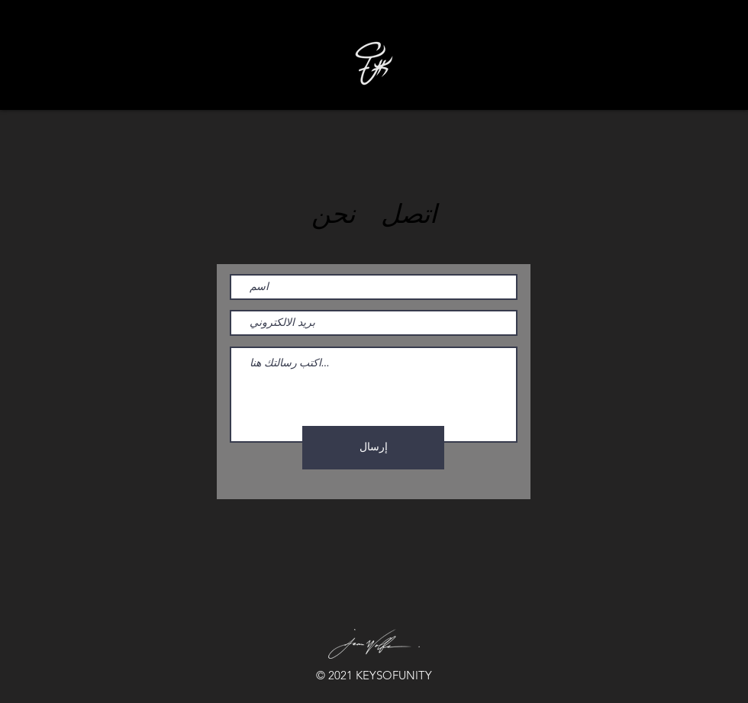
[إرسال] (373, 447)
